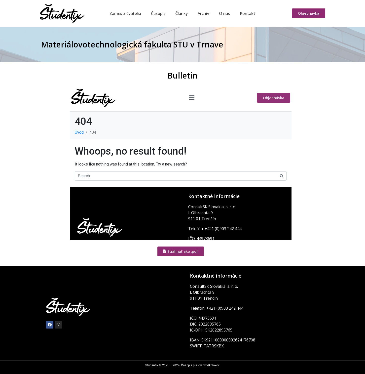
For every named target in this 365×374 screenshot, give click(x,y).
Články (181, 13)
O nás (224, 13)
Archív (203, 13)
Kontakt (247, 13)
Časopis (158, 13)
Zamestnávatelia (125, 13)
